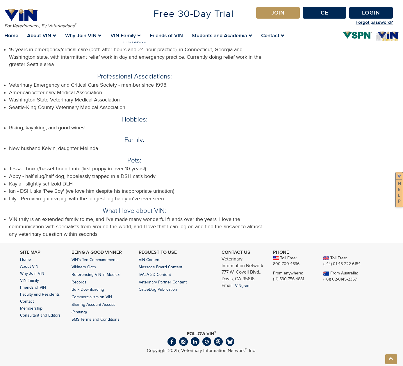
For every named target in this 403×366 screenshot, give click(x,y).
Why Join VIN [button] (83, 35)
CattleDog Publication (158, 289)
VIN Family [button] (125, 35)
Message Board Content (160, 267)
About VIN (29, 266)
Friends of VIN (166, 35)
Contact (27, 301)
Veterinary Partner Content (163, 282)
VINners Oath (84, 267)
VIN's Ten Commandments (95, 260)
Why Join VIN (32, 273)
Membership (31, 308)
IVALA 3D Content (155, 274)
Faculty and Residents (40, 294)
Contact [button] (273, 35)
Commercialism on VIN (92, 297)
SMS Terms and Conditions (96, 319)
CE (324, 13)
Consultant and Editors (40, 315)
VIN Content (150, 260)
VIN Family (29, 280)
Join (278, 13)
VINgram (242, 285)
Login (371, 13)
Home (11, 35)
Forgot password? (374, 22)
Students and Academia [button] (222, 35)
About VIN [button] (41, 35)
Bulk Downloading (88, 289)
